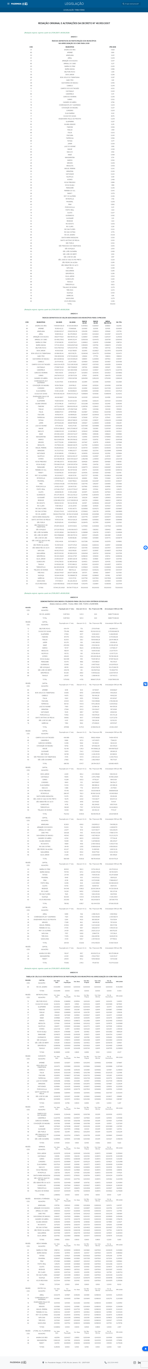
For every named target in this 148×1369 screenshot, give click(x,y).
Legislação (74, 4)
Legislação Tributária (74, 10)
